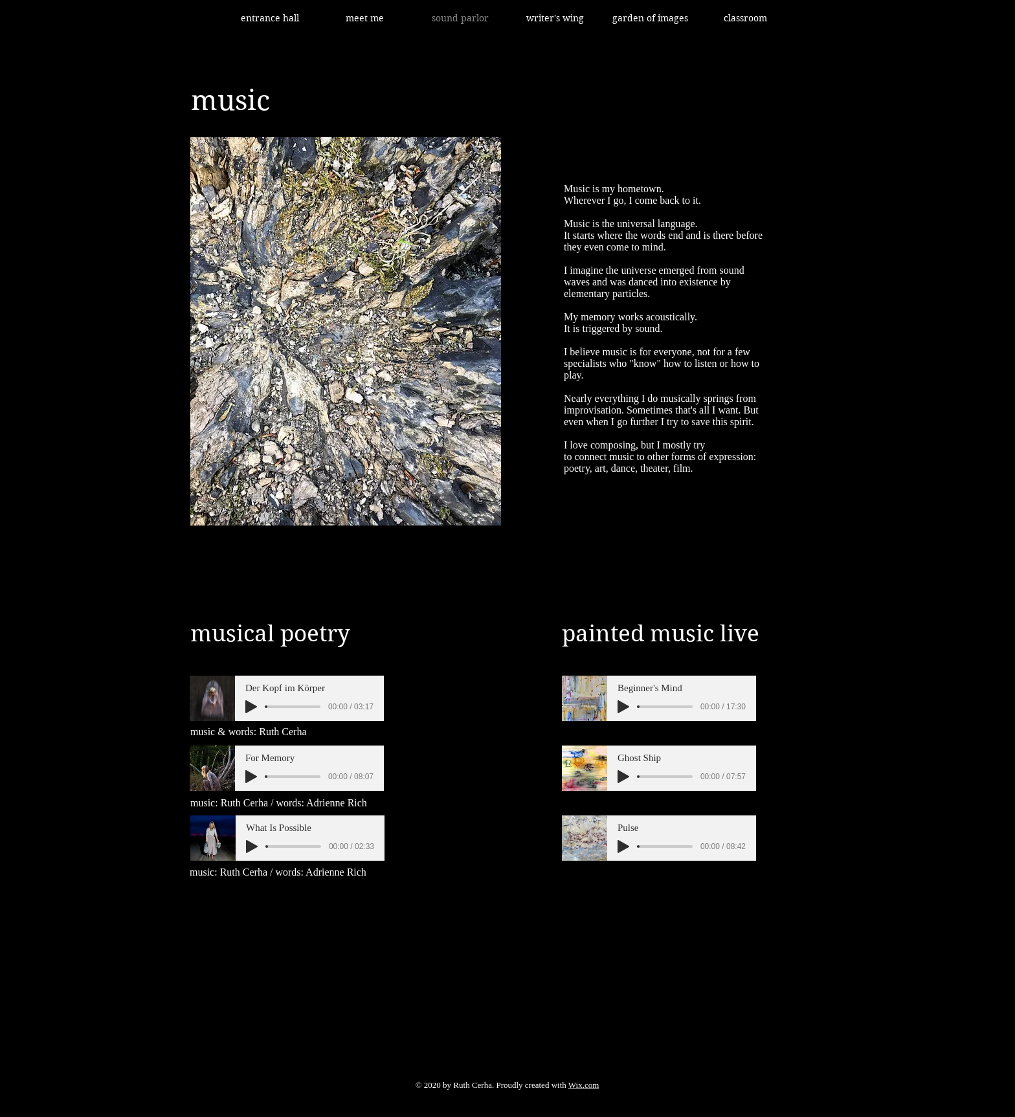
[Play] (251, 706)
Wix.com (583, 1085)
